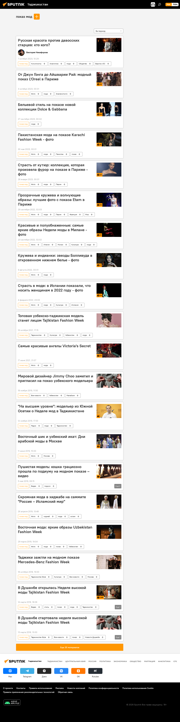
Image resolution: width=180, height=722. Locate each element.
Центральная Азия (75, 661)
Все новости (36, 395)
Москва (47, 456)
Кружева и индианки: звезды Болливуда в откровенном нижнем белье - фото (55, 257)
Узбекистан (69, 335)
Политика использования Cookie (138, 688)
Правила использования (40, 688)
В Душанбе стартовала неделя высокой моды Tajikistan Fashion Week (52, 620)
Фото (33, 94)
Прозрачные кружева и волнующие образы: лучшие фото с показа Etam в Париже (51, 200)
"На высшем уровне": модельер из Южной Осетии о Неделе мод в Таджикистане (55, 408)
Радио (33, 426)
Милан (60, 245)
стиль (46, 607)
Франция (73, 214)
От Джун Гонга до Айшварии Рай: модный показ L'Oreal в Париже (54, 76)
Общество (83, 64)
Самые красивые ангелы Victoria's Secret (54, 346)
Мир (87, 214)
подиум (47, 486)
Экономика (120, 661)
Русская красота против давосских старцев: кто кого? (48, 42)
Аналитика (54, 64)
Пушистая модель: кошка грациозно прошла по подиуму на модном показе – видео (53, 471)
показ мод (24, 16)
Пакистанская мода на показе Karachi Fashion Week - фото (51, 137)
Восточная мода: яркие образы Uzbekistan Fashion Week (55, 529)
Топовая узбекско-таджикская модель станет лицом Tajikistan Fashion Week (51, 318)
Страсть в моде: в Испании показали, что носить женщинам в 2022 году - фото (54, 288)
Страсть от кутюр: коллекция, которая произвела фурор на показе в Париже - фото (53, 169)
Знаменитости (61, 94)
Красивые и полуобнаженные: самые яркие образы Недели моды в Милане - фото (52, 230)
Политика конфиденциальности (104, 688)
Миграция (149, 661)
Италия (47, 245)
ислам (72, 516)
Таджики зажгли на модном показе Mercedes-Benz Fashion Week (48, 559)
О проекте (8, 688)
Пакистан (59, 154)
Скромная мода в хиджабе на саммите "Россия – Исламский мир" (52, 499)
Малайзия (71, 395)
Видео (33, 486)
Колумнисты (36, 64)
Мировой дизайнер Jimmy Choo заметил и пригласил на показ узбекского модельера (55, 378)
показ (74, 154)
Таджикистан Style (38, 577)
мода (69, 64)
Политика (105, 661)
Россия (92, 661)
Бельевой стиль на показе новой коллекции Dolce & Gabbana (47, 107)
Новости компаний (76, 688)
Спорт (176, 661)
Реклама (60, 688)
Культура (75, 245)
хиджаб (47, 516)
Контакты (20, 688)
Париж (58, 184)
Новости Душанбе (92, 637)
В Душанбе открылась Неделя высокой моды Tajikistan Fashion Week (52, 590)
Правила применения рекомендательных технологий (28, 692)
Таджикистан (36, 335)
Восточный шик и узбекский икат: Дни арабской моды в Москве (51, 438)
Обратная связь (65, 692)
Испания (74, 305)
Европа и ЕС (100, 64)
